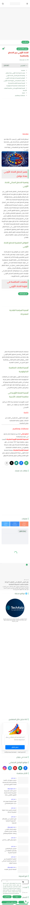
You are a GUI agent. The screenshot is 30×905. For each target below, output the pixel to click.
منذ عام (13, 778)
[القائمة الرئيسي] (27, 3)
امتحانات (25, 902)
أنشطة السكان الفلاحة (10, 869)
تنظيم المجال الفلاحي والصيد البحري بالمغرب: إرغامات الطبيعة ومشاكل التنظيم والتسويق (9, 831)
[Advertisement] (15, 24)
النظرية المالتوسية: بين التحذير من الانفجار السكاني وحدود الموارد (9, 861)
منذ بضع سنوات (11, 788)
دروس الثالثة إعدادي (22, 49)
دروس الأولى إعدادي (11, 902)
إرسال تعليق (22, 531)
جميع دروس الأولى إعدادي (9, 840)
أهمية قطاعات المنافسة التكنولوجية (15, 86)
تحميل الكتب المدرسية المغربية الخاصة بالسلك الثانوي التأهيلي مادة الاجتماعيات (10, 793)
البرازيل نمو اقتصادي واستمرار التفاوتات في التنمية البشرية (10, 851)
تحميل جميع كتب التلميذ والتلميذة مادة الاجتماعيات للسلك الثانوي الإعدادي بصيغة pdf (9, 782)
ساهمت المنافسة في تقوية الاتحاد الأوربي (14, 80)
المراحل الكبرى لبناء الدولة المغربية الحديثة (9, 811)
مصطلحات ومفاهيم (20, 95)
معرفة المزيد (7, 896)
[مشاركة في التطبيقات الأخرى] (7, 463)
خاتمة (23, 93)
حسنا (17, 896)
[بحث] (3, 3)
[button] (21, 463)
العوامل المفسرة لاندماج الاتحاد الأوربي (15, 78)
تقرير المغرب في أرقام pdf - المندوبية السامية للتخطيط (9, 821)
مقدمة (23, 70)
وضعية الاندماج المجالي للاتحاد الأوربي (15, 75)
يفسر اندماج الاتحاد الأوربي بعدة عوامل (15, 73)
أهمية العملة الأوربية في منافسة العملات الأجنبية (15, 89)
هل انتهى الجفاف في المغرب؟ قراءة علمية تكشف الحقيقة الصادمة (16, 583)
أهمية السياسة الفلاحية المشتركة (16, 83)
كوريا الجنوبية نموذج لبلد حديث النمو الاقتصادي (9, 802)
